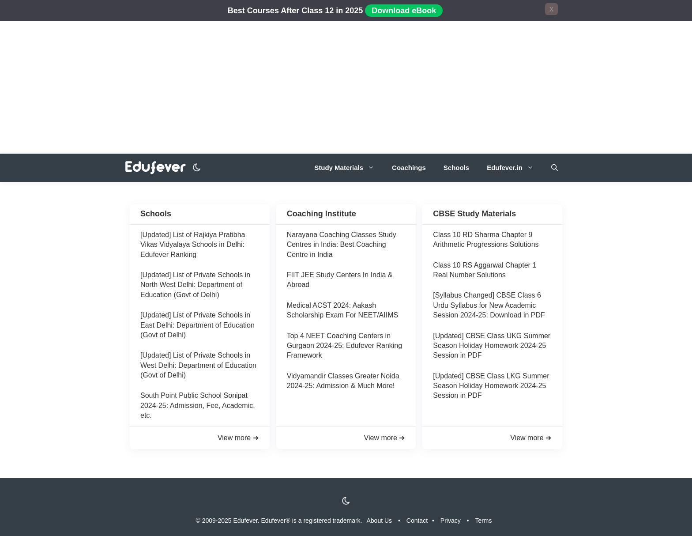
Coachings (409, 167)
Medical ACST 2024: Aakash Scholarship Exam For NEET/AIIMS (343, 310)
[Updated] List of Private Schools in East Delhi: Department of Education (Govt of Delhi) (197, 325)
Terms (483, 520)
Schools (456, 167)
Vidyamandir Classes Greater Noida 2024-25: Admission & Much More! (343, 380)
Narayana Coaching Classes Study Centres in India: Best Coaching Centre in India (341, 244)
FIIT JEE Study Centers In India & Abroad (340, 279)
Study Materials (348, 168)
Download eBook (404, 10)
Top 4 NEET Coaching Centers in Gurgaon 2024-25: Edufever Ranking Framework (344, 345)
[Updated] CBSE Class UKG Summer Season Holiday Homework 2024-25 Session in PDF (491, 345)
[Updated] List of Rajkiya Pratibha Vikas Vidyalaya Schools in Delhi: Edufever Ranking (192, 244)
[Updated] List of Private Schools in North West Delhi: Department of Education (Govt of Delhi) (195, 284)
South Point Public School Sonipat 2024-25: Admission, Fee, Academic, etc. (197, 405)
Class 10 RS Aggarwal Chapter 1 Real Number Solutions (484, 270)
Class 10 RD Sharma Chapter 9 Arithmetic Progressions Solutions (485, 239)
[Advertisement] (346, 87)
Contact (417, 520)
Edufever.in (514, 168)
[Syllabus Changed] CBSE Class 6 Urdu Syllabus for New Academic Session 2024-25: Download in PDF (489, 305)
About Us (379, 520)
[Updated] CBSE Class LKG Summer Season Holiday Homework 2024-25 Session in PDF (491, 386)
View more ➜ (238, 438)
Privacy (450, 520)
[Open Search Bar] (554, 168)
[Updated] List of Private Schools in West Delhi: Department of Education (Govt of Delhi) (198, 365)
